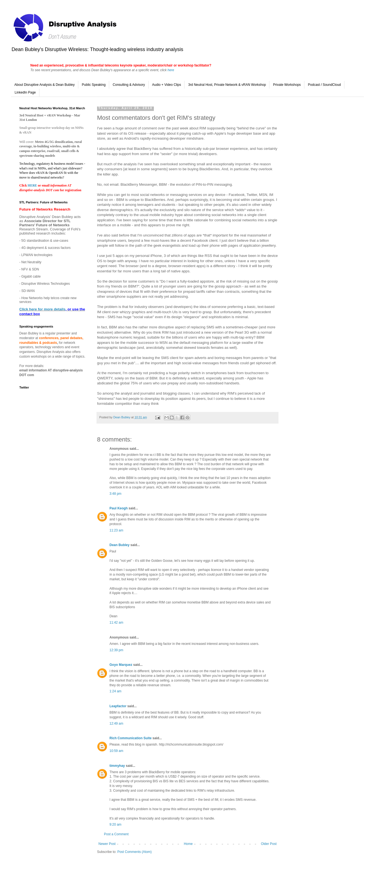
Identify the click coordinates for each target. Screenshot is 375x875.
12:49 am (116, 723)
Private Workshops (287, 85)
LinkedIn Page (25, 92)
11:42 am (116, 622)
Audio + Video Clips (166, 85)
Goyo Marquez (120, 665)
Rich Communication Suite (130, 738)
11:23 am (116, 530)
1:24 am (115, 691)
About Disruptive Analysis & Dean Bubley (44, 85)
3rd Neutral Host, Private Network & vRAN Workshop (227, 85)
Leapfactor (117, 706)
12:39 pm (116, 650)
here (170, 70)
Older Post (269, 844)
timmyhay (117, 766)
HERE (33, 185)
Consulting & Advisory (129, 85)
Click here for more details (42, 309)
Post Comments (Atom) (134, 852)
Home (188, 844)
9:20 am (115, 824)
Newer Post (107, 844)
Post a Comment (116, 834)
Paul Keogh (118, 508)
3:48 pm (115, 494)
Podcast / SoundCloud (324, 85)
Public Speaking (94, 85)
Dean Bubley (119, 545)
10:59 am (116, 751)
